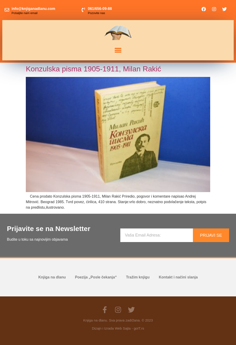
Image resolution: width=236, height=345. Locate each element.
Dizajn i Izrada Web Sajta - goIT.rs (118, 328)
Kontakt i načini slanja (178, 277)
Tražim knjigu (138, 277)
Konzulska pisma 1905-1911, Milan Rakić (93, 69)
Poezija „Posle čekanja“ (96, 277)
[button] (118, 50)
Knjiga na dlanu (52, 277)
